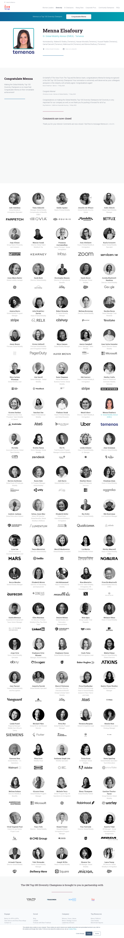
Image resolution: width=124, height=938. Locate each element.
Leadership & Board (68, 923)
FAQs (118, 8)
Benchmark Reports (97, 923)
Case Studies (95, 921)
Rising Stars (80, 8)
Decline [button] (97, 933)
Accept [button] (89, 933)
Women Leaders (48, 8)
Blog (34, 918)
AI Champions (69, 8)
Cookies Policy (72, 929)
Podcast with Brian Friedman (42, 923)
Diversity (59, 8)
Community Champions (106, 8)
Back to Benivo (11, 2)
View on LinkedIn (71, 49)
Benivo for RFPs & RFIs (11, 918)
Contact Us (7, 923)
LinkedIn (111, 124)
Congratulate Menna (78, 17)
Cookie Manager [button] (80, 933)
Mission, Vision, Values (69, 918)
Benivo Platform (96, 918)
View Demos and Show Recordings (15, 921)
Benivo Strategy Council (69, 921)
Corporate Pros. (91, 8)
